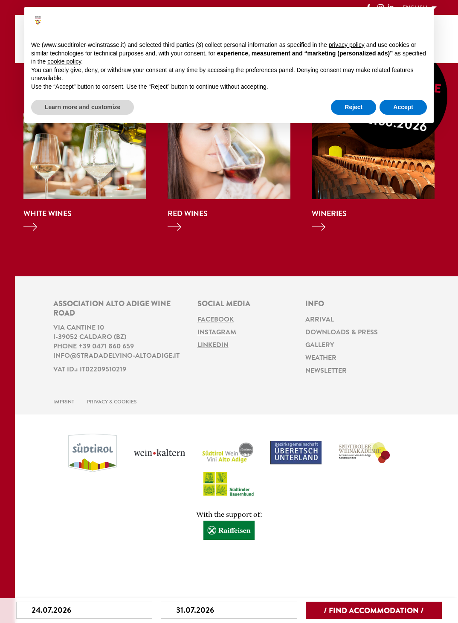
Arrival (319, 319)
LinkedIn (213, 345)
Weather (320, 358)
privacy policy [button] (347, 44)
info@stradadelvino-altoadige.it (116, 356)
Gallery (319, 345)
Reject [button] (353, 107)
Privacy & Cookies (112, 402)
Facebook (215, 319)
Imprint (63, 402)
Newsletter (326, 371)
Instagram (216, 332)
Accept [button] (403, 107)
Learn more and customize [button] (82, 107)
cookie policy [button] (64, 61)
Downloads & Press (341, 332)
